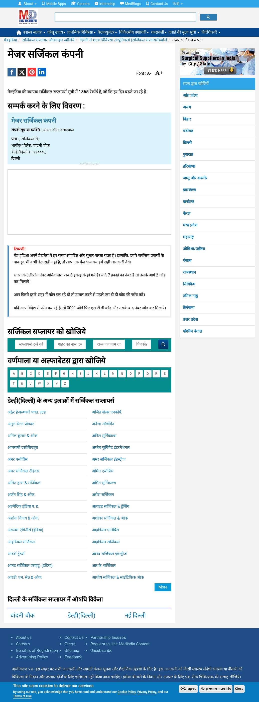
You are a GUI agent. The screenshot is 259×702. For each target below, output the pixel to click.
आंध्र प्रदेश (190, 95)
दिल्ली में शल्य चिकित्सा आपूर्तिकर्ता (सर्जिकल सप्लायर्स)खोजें (123, 40)
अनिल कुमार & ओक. (23, 435)
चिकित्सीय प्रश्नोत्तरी (134, 32)
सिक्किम (189, 284)
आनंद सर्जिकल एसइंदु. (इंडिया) (30, 565)
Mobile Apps (54, 4)
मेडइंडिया (10, 40)
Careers (80, 4)
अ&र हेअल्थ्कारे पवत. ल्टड (27, 412)
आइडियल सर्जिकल (21, 542)
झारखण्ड (189, 189)
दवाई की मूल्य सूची (184, 32)
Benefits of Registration (37, 650)
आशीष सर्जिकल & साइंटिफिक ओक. (118, 577)
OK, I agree (188, 688)
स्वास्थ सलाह (34, 32)
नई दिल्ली (135, 615)
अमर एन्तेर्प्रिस (18, 459)
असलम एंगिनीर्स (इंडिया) (25, 530)
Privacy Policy (146, 692)
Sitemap (72, 650)
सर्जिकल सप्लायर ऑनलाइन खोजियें (48, 40)
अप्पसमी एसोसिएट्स (23, 447)
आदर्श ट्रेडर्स (16, 553)
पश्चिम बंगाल (192, 331)
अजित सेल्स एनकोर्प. (107, 412)
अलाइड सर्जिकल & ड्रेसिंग (110, 506)
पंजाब (187, 260)
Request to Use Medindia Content (120, 644)
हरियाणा (189, 166)
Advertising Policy (32, 657)
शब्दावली (159, 32)
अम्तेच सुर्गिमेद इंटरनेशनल (111, 447)
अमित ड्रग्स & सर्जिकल (24, 482)
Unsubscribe (101, 650)
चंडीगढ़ (188, 131)
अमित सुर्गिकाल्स (104, 482)
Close (239, 688)
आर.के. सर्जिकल (104, 565)
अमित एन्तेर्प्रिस (102, 471)
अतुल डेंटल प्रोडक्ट (21, 424)
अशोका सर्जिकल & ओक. (110, 518)
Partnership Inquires (108, 637)
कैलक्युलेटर (107, 32)
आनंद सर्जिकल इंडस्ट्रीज (109, 553)
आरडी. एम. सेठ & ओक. (25, 577)
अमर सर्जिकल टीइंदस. (24, 471)
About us (24, 637)
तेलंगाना (188, 307)
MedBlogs (130, 4)
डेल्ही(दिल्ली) (81, 615)
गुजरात (188, 154)
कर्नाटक (188, 201)
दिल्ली (187, 142)
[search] (125, 17)
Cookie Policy (126, 692)
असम (187, 107)
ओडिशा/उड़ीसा (194, 248)
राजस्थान (189, 272)
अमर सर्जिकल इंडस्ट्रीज (108, 459)
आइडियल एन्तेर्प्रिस (105, 530)
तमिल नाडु (190, 295)
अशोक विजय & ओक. (23, 518)
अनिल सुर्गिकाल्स (104, 435)
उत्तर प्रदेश (190, 319)
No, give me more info (216, 688)
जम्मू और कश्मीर (195, 178)
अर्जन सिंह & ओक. (21, 494)
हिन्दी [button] (178, 4)
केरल (186, 213)
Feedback (73, 657)
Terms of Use (22, 696)
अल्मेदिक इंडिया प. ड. (23, 506)
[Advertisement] (89, 201)
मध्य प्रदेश (190, 225)
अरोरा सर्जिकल (103, 494)
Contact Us (157, 4)
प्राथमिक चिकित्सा (81, 32)
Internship (105, 4)
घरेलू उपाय (56, 32)
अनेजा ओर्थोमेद (103, 424)
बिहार (187, 119)
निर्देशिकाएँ (210, 32)
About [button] (27, 4)
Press (70, 644)
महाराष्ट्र (188, 237)
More (163, 587)
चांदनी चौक (22, 615)
